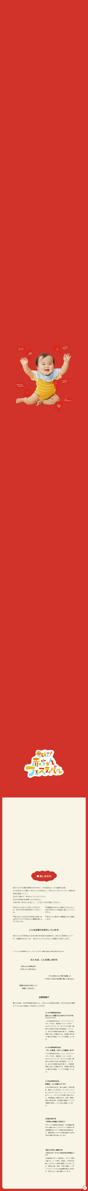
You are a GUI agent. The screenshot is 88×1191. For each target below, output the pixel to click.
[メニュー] (85, 1188)
